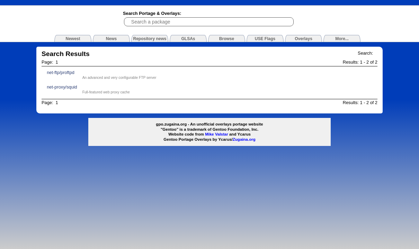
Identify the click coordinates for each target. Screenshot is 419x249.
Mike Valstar (216, 134)
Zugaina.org (244, 139)
